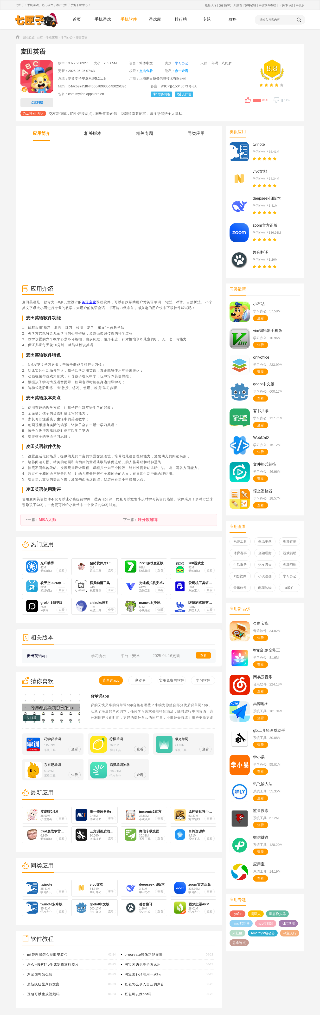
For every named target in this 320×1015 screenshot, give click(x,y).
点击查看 (146, 71)
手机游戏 (103, 19)
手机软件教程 (268, 5)
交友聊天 (265, 565)
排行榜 (181, 19)
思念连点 (239, 943)
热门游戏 (225, 5)
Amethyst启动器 (263, 933)
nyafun (237, 914)
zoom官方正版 (265, 225)
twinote (259, 144)
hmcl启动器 (241, 923)
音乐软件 (240, 588)
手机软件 (129, 19)
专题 (207, 19)
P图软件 (240, 576)
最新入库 (211, 5)
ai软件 (289, 588)
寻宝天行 (289, 933)
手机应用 (52, 37)
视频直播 (289, 541)
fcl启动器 (288, 923)
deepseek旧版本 (267, 198)
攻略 (233, 19)
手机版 (300, 5)
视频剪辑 (289, 565)
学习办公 (67, 37)
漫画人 (256, 914)
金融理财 (265, 553)
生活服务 (240, 565)
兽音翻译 (260, 252)
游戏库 (155, 19)
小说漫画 (265, 576)
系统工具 (240, 541)
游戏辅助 (289, 553)
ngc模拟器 (266, 923)
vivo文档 (260, 171)
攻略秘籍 (250, 5)
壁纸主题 (265, 541)
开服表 (238, 5)
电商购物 (265, 588)
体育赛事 (240, 553)
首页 (77, 19)
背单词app (100, 696)
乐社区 (237, 933)
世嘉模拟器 (277, 914)
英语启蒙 (89, 302)
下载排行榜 (286, 5)
